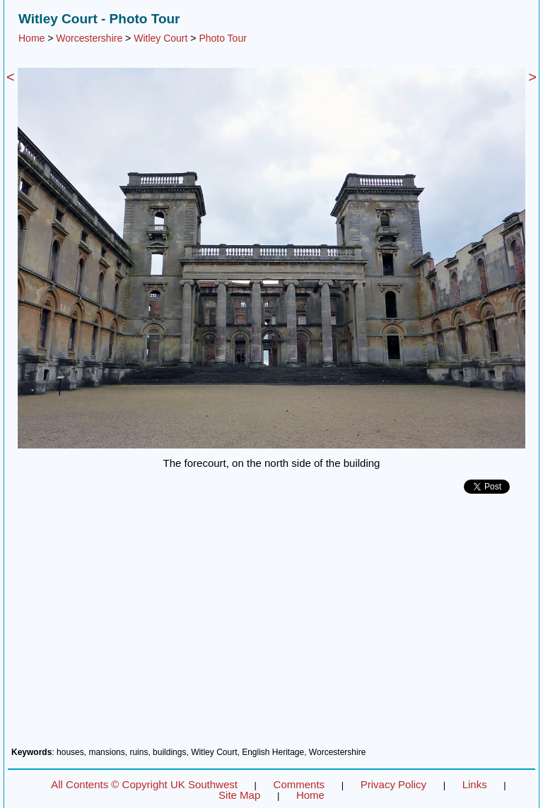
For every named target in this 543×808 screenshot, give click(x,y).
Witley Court (160, 38)
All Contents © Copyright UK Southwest (144, 784)
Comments (299, 784)
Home (31, 38)
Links (474, 784)
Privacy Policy (393, 784)
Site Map (239, 795)
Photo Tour (222, 38)
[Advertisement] (271, 626)
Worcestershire (89, 38)
